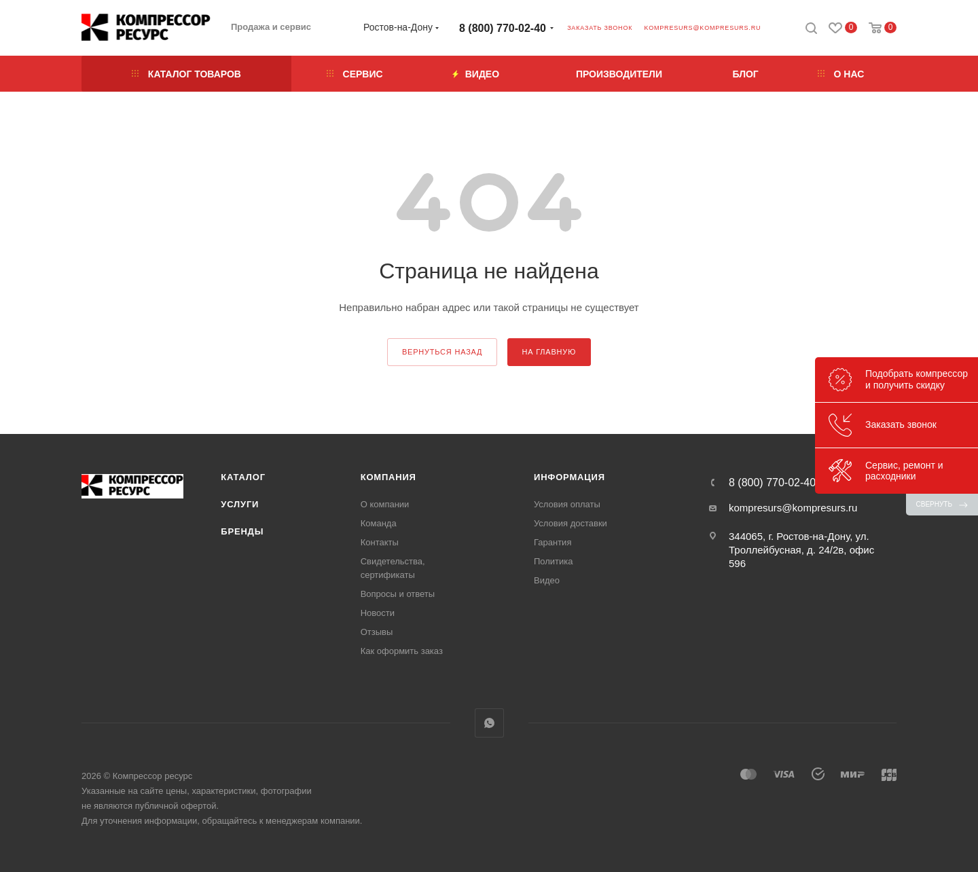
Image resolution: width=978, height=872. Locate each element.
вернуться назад (442, 352)
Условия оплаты (567, 504)
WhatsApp (489, 723)
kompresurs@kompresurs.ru (702, 27)
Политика (553, 561)
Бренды (242, 531)
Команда (379, 523)
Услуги (240, 504)
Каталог (243, 477)
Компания (388, 477)
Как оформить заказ (402, 651)
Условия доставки (570, 523)
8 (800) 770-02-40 (502, 28)
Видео (547, 580)
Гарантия (552, 542)
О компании (385, 504)
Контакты (380, 542)
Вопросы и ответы (398, 594)
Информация (569, 477)
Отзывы (377, 632)
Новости (378, 613)
